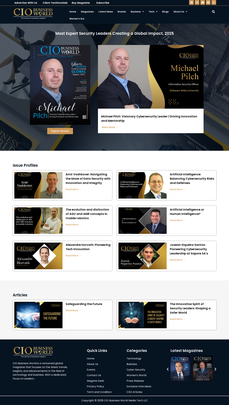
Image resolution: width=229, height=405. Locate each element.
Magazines (87, 11)
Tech (153, 11)
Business (137, 11)
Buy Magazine (81, 3)
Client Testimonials (55, 3)
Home (72, 11)
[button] (168, 369)
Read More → (73, 189)
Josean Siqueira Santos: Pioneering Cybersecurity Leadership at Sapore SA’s (189, 249)
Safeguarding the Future (84, 304)
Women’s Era (76, 18)
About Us (180, 11)
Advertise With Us (25, 3)
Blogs (165, 11)
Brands (122, 11)
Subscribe (102, 3)
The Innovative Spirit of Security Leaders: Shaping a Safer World (190, 308)
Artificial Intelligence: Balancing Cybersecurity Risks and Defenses (192, 178)
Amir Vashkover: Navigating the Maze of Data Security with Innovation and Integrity (88, 178)
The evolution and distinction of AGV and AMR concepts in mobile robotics (87, 214)
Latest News (106, 11)
